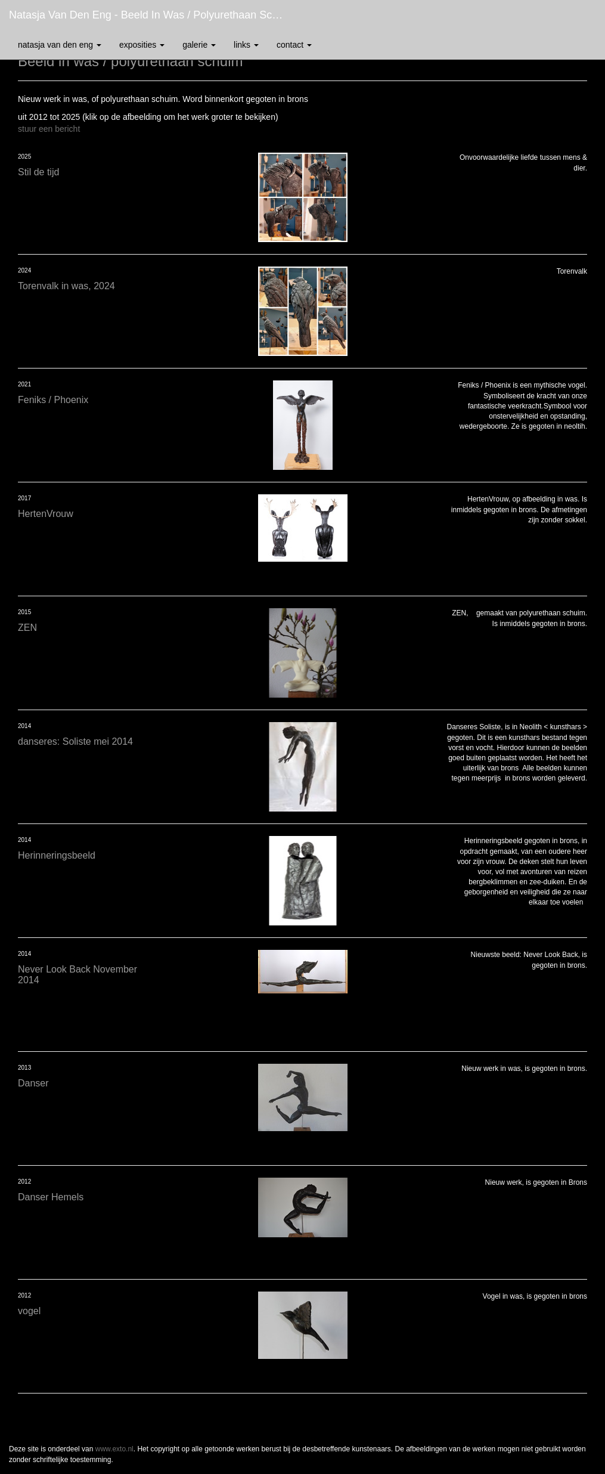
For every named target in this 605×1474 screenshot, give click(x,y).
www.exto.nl (114, 1449)
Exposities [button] (142, 44)
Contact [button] (294, 44)
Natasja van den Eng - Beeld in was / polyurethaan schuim (152, 15)
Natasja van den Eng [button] (59, 44)
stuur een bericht (49, 129)
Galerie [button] (199, 44)
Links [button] (246, 44)
